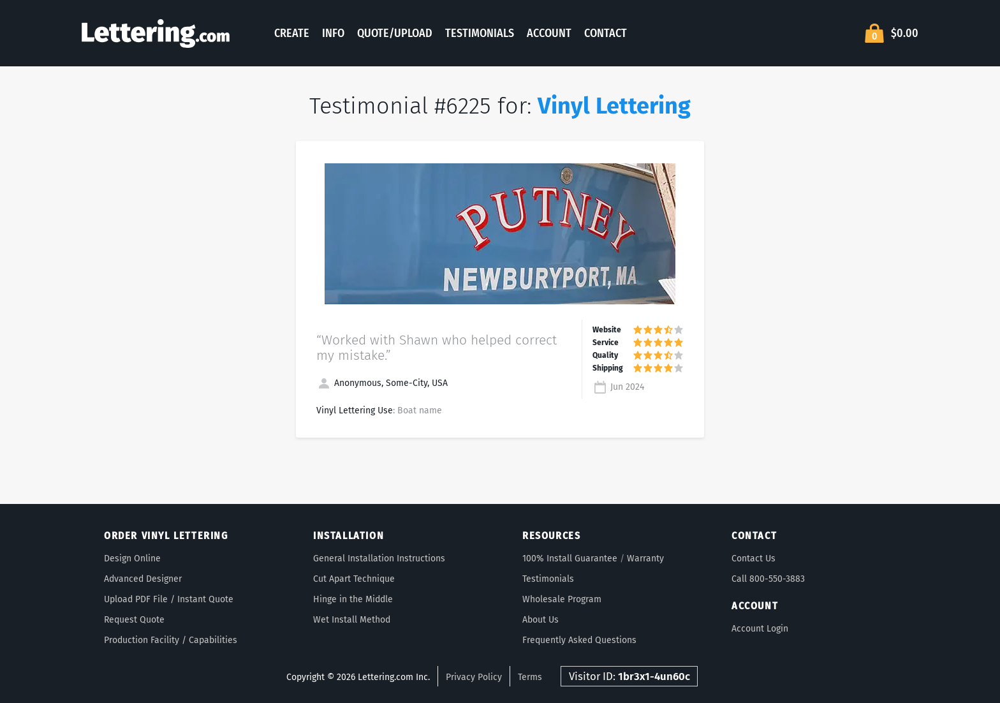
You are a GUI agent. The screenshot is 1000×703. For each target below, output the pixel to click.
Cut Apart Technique (354, 579)
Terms (530, 677)
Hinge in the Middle (353, 599)
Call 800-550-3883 (768, 579)
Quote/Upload (394, 33)
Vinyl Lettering (614, 106)
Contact (605, 33)
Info (333, 33)
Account (549, 33)
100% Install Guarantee (569, 558)
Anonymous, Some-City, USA (382, 383)
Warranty (645, 558)
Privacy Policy (474, 677)
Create (291, 33)
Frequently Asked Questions (579, 640)
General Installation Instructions (379, 558)
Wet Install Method (351, 619)
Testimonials (479, 33)
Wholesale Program (561, 599)
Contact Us (754, 558)
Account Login (760, 628)
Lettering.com (156, 33)
